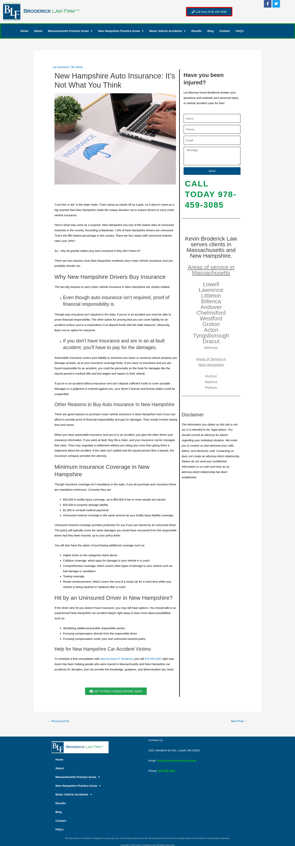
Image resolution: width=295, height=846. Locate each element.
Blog (210, 30)
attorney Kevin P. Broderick (117, 658)
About (38, 30)
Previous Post (59, 721)
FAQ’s (240, 30)
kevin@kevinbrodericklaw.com (178, 761)
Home (24, 30)
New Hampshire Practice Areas (121, 31)
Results (196, 30)
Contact (224, 30)
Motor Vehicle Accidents (167, 31)
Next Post (238, 721)
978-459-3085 (155, 658)
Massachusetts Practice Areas (70, 31)
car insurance (61, 67)
